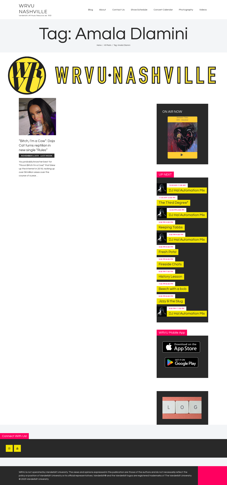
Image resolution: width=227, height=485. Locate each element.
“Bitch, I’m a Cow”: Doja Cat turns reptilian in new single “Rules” (37, 145)
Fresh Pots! (167, 252)
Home (99, 45)
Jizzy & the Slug (171, 301)
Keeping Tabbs (171, 227)
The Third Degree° (173, 202)
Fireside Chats (170, 264)
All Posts (107, 45)
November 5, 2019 (30, 156)
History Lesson (170, 276)
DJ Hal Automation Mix (187, 190)
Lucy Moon (46, 156)
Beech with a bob (172, 289)
